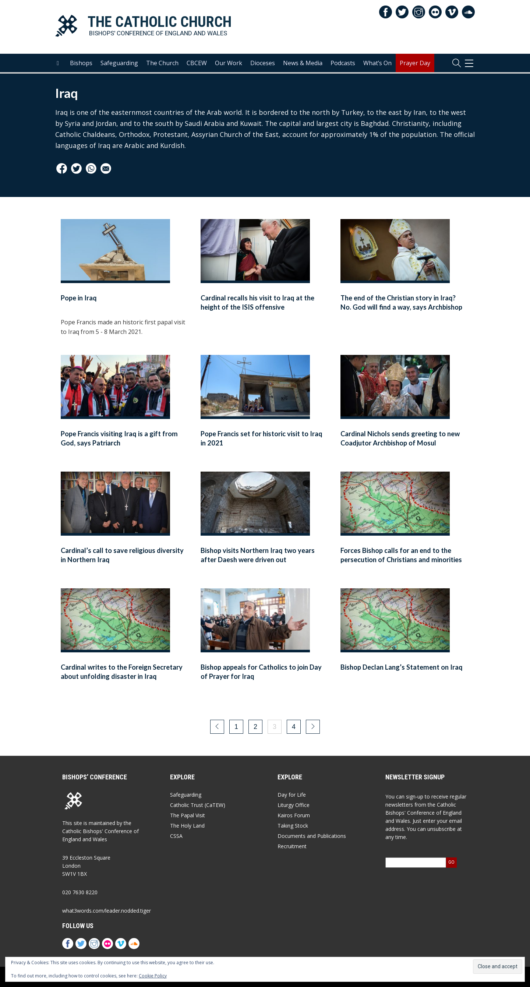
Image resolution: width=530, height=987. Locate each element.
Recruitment (292, 846)
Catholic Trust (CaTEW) (197, 804)
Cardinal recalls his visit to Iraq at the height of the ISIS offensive (257, 302)
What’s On (377, 63)
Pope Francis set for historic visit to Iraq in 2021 (261, 438)
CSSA (176, 835)
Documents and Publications (312, 835)
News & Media (302, 63)
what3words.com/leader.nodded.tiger (106, 910)
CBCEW (197, 63)
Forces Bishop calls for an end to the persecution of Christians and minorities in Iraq (401, 559)
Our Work (228, 63)
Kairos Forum (294, 815)
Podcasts (343, 63)
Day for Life (292, 794)
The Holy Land (187, 825)
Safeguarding (119, 63)
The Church (162, 63)
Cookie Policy (153, 976)
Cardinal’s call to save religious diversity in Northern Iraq (122, 555)
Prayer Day (415, 63)
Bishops (81, 63)
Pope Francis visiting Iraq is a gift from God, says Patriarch (119, 438)
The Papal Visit (187, 815)
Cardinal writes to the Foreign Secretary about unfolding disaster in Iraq (122, 671)
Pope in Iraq (79, 298)
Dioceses (262, 63)
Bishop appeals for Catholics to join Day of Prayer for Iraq (261, 671)
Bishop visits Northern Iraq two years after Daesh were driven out (258, 555)
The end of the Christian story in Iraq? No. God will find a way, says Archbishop (401, 302)
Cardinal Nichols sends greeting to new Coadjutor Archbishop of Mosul (400, 438)
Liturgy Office (294, 804)
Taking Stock (293, 825)
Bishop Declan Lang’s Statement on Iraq (401, 667)
